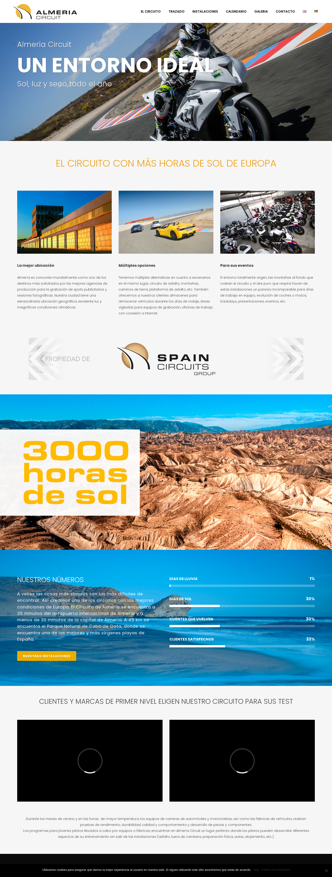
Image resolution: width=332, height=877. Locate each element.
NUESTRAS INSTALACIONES (47, 656)
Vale (256, 870)
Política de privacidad (275, 870)
